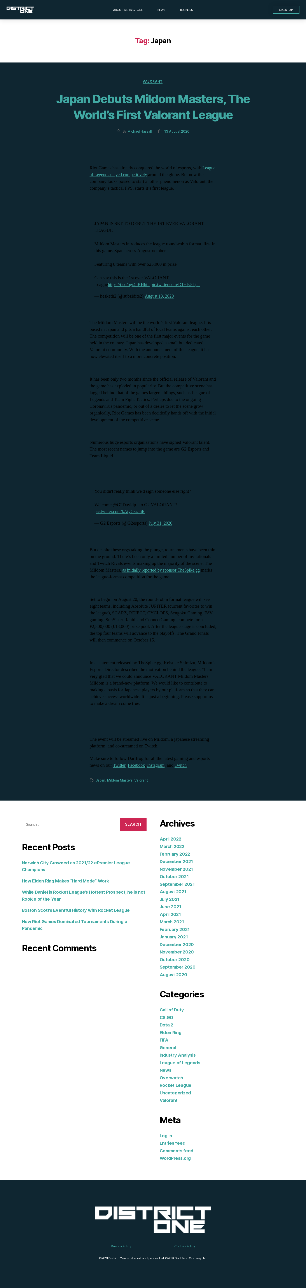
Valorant (153, 82)
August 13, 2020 (160, 296)
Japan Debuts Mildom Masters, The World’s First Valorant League (153, 106)
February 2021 (175, 929)
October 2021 (175, 876)
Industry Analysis (179, 1055)
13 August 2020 (177, 132)
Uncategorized (176, 1093)
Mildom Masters (120, 780)
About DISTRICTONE (128, 10)
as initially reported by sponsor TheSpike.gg (162, 571)
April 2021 (171, 914)
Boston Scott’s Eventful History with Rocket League (78, 910)
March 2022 (173, 846)
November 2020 (177, 952)
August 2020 (174, 975)
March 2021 (172, 922)
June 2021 (171, 907)
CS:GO (167, 1017)
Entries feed (173, 1143)
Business (186, 10)
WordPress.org (176, 1158)
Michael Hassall (139, 132)
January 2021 (174, 937)
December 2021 (177, 861)
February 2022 (176, 854)
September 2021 (178, 884)
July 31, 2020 (161, 524)
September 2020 (178, 967)
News (161, 10)
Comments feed (177, 1151)
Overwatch (172, 1078)
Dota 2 (167, 1025)
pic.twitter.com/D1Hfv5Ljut (178, 285)
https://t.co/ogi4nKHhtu (130, 285)
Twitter (119, 766)
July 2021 (170, 899)
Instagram (157, 766)
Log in (166, 1136)
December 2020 (177, 944)
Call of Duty (172, 1010)
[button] (285, 10)
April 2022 (171, 839)
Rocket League (176, 1085)
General (168, 1048)
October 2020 (175, 959)
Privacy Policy (121, 1246)
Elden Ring (171, 1032)
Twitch (183, 766)
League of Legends (181, 1063)
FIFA (164, 1040)
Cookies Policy (184, 1246)
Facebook (137, 766)
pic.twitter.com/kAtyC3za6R (120, 512)
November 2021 (177, 869)
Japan (101, 780)
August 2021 (174, 891)
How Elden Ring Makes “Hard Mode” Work (67, 881)
